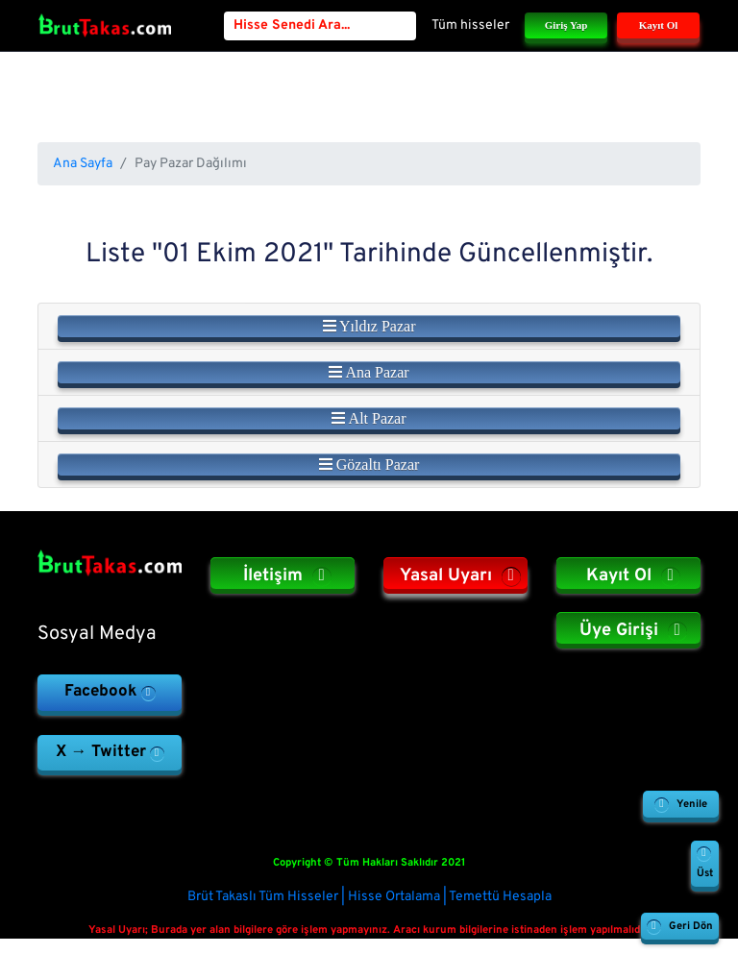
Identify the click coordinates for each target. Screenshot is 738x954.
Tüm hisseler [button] (470, 25)
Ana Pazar (368, 372)
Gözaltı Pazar (369, 464)
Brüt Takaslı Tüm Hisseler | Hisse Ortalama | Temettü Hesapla (369, 897)
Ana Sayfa (82, 164)
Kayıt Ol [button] (658, 25)
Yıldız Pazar (369, 326)
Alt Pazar (369, 418)
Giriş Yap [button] (566, 25)
